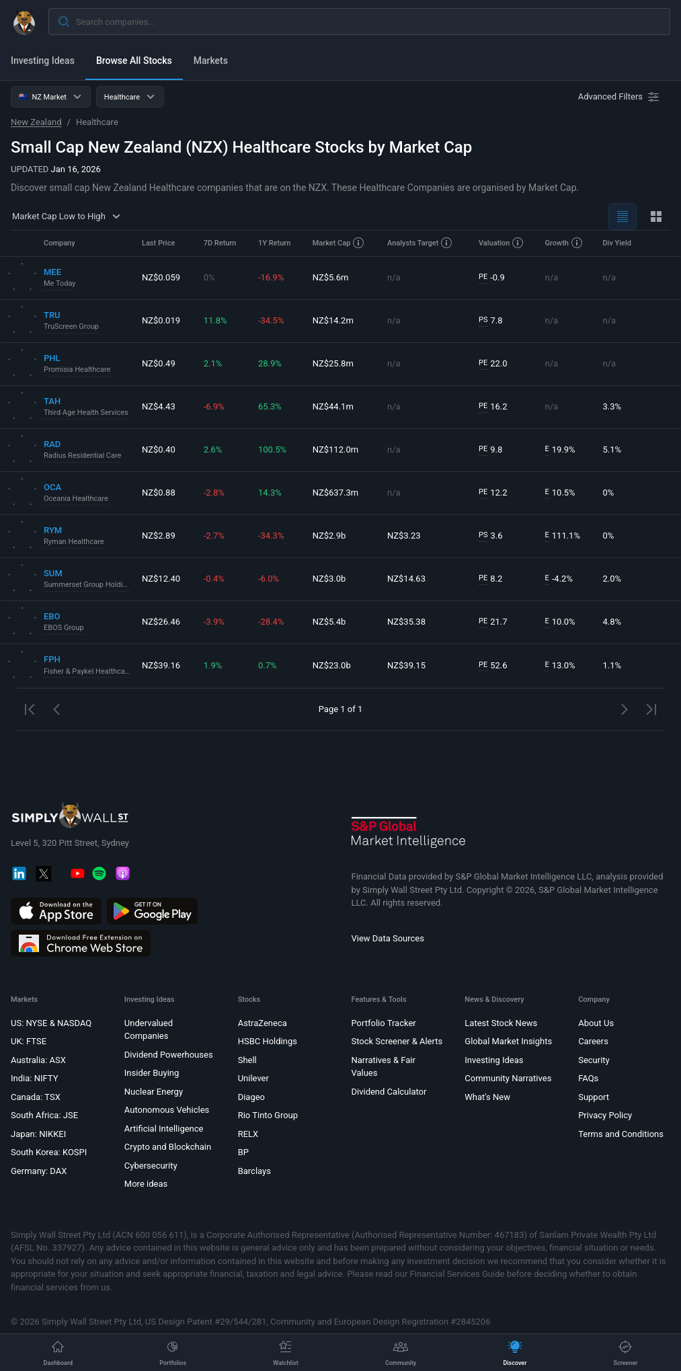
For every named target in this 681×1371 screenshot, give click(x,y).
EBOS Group (64, 627)
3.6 (491, 536)
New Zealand (36, 122)
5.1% (611, 449)
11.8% (215, 320)
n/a (394, 277)
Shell (247, 1060)
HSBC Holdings (267, 1041)
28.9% (270, 363)
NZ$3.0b (329, 579)
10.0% (560, 622)
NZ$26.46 (161, 622)
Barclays (254, 1171)
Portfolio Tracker (383, 1023)
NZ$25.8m (333, 363)
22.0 (493, 364)
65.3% (270, 406)
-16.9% (271, 277)
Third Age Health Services (86, 412)
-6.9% (214, 406)
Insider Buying (151, 1073)
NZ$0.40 (158, 449)
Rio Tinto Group (268, 1115)
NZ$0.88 (158, 492)
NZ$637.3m (335, 492)
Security (594, 1060)
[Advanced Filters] (619, 97)
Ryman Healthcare (74, 541)
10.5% (560, 493)
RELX (248, 1134)
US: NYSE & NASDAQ (51, 1023)
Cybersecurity (150, 1166)
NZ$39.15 (406, 665)
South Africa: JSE (44, 1115)
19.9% (560, 450)
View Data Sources (388, 938)
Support (593, 1097)
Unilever (253, 1078)
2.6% (213, 449)
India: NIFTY (34, 1078)
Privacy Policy (605, 1115)
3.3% (611, 406)
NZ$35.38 (406, 622)
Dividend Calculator (388, 1092)
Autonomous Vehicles (166, 1110)
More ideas (145, 1184)
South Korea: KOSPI (49, 1152)
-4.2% (559, 579)
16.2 (493, 407)
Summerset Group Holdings (87, 584)
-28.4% (271, 622)
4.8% (611, 622)
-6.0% (268, 579)
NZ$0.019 (161, 320)
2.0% (611, 579)
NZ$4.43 (158, 406)
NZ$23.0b (332, 665)
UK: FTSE (28, 1041)
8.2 (490, 579)
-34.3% (271, 536)
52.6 (493, 666)
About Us (596, 1023)
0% (209, 277)
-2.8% (214, 492)
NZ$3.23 (404, 536)
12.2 (493, 493)
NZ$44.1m (333, 406)
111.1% (562, 536)
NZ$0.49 (158, 363)
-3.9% (214, 622)
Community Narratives (508, 1078)
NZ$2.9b (329, 536)
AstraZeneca (262, 1023)
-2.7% (214, 536)
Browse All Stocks (134, 60)
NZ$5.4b (329, 622)
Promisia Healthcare (77, 369)
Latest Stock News (501, 1023)
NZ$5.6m (331, 277)
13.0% (560, 666)
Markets (211, 60)
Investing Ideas (43, 60)
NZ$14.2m (333, 320)
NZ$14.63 (406, 579)
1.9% (213, 665)
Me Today (60, 283)
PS (483, 319)
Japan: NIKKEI (38, 1134)
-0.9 (492, 278)
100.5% (272, 449)
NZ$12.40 (161, 579)
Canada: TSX (36, 1097)
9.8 (490, 450)
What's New (487, 1097)
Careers (593, 1041)
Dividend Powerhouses (168, 1055)
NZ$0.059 (161, 277)
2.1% (213, 363)
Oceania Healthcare (76, 498)
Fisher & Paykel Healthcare (87, 671)
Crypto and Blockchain (167, 1147)
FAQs (588, 1078)
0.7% (267, 665)
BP (243, 1152)
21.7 (493, 622)
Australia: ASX (38, 1060)
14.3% (270, 492)
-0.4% (214, 579)
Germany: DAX (39, 1171)
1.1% (611, 665)
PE (483, 276)
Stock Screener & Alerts (396, 1041)
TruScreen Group (71, 326)
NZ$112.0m (335, 449)
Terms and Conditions (621, 1134)
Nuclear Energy (153, 1092)
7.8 (491, 321)
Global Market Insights (508, 1041)
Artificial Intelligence (164, 1129)
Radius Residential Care (82, 455)
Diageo (251, 1097)
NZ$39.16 (161, 665)
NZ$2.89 (158, 536)
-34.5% (271, 320)
